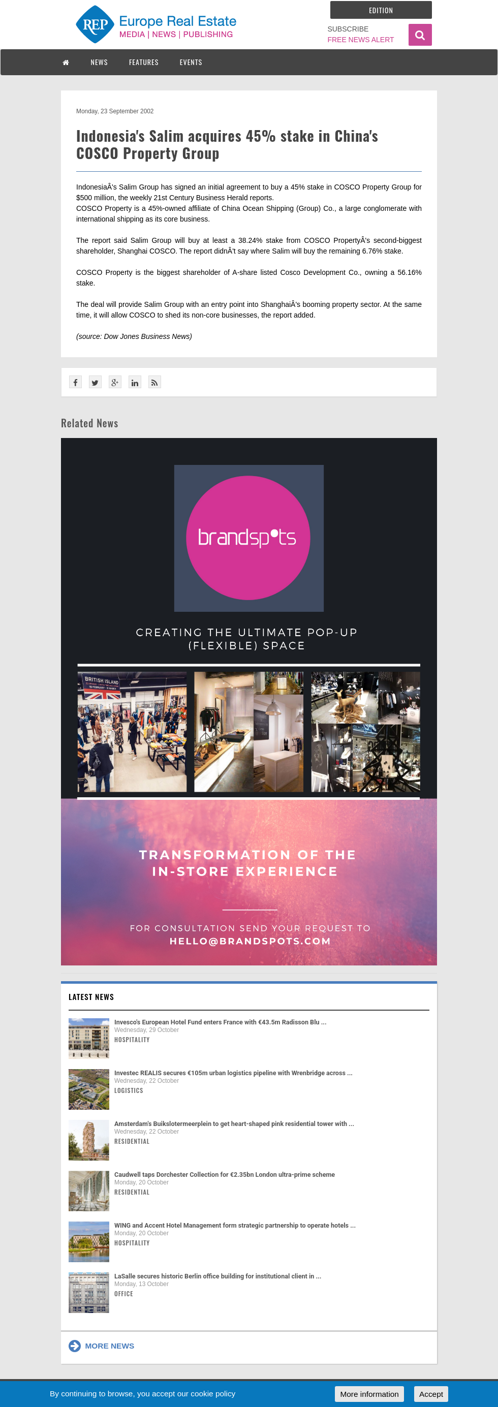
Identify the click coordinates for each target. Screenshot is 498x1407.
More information (369, 1394)
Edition (381, 10)
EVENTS (191, 61)
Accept (431, 1394)
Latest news (91, 996)
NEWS (99, 61)
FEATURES (144, 61)
